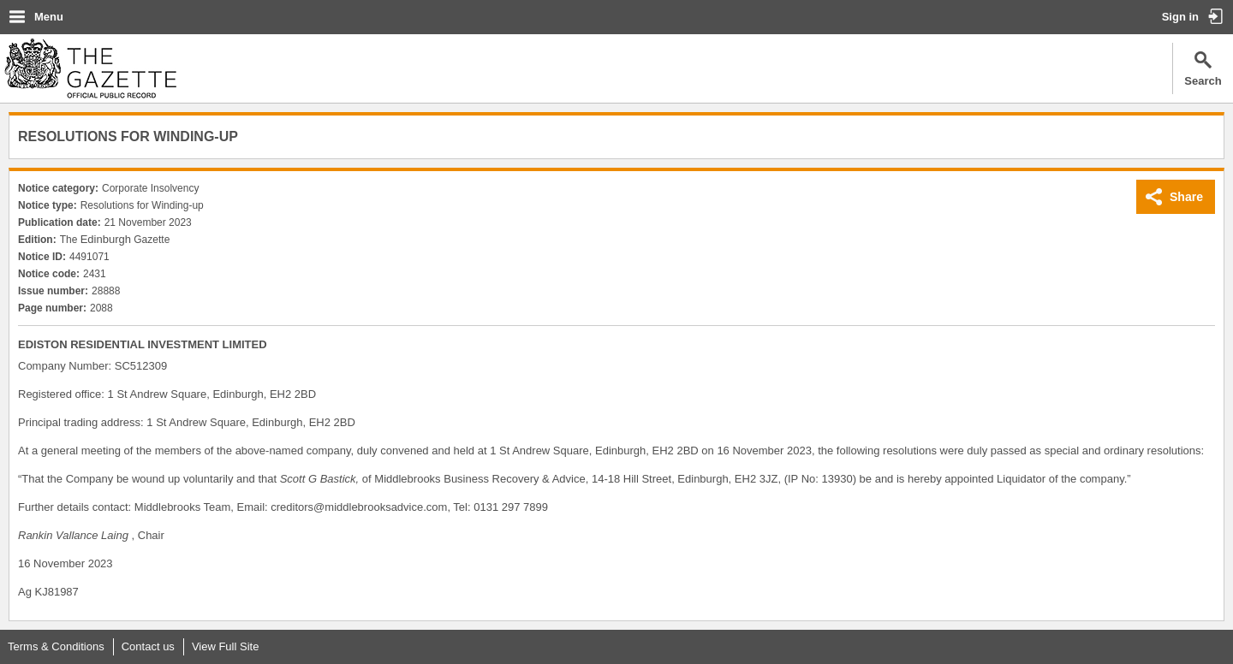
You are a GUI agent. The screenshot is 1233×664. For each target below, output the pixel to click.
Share (1186, 197)
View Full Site (225, 646)
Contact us (148, 646)
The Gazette (90, 68)
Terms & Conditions (56, 646)
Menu (48, 16)
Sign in (1180, 16)
